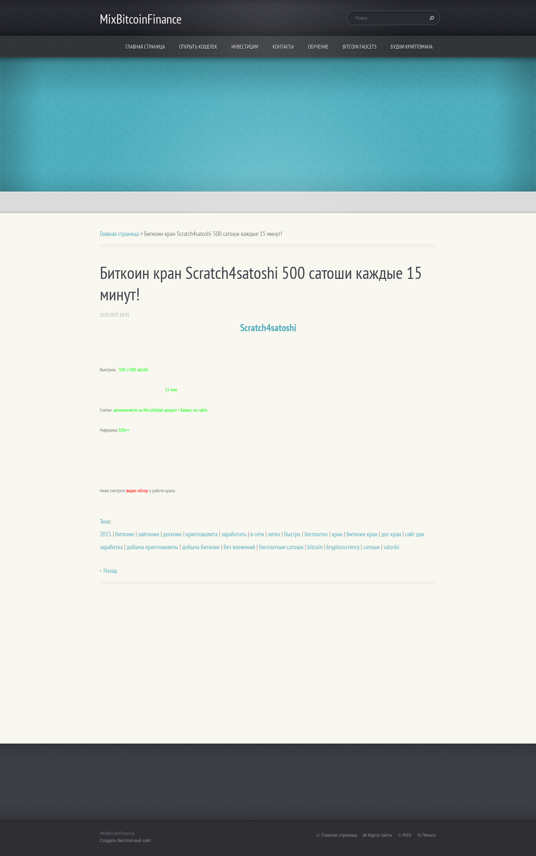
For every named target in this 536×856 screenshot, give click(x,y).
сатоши (371, 547)
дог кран (391, 534)
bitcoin (315, 547)
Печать (429, 835)
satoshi (391, 547)
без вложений (239, 547)
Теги (104, 521)
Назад (110, 570)
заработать (234, 534)
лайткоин (148, 534)
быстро (292, 534)
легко (274, 534)
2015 (105, 534)
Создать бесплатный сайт (125, 840)
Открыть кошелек (198, 46)
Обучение (318, 46)
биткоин (124, 534)
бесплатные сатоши (281, 547)
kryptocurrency (343, 547)
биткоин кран (361, 534)
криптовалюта (202, 534)
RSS (407, 835)
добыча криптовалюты (152, 547)
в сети (257, 534)
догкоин (172, 534)
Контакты (283, 46)
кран (337, 534)
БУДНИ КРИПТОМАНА (412, 46)
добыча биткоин (201, 547)
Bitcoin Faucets (359, 46)
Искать (430, 18)
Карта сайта (380, 835)
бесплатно (316, 534)
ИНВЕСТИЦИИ (245, 46)
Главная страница (145, 46)
